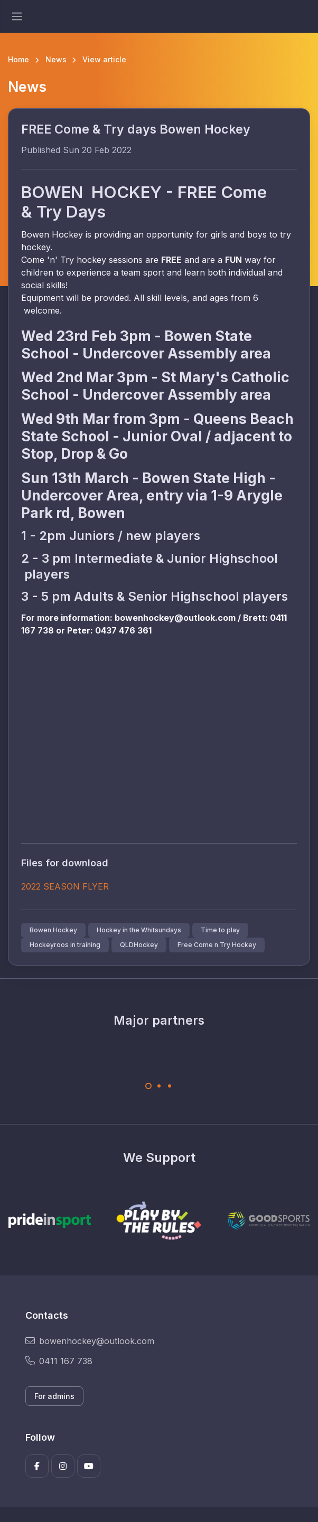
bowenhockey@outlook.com (89, 1341)
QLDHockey (139, 945)
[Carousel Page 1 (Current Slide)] (148, 1086)
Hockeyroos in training (65, 945)
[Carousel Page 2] (159, 1086)
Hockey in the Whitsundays (139, 930)
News (56, 59)
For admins (54, 1396)
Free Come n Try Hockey (216, 945)
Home (18, 59)
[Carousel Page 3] (169, 1086)
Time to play (220, 930)
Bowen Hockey (53, 930)
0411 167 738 (58, 1361)
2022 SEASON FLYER (65, 886)
